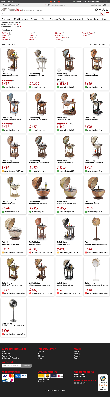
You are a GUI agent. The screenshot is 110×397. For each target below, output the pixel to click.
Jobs (39, 354)
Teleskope (6, 19)
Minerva (32, 40)
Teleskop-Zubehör (58, 19)
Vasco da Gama (88, 33)
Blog (75, 358)
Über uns (41, 351)
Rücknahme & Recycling (10, 358)
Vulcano (86, 35)
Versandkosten (43, 379)
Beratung (77, 354)
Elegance (6, 35)
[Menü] (106, 375)
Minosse (59, 33)
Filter (43, 19)
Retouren (41, 381)
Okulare (34, 19)
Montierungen (21, 19)
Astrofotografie (77, 19)
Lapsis (32, 37)
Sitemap (41, 356)
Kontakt (76, 356)
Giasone (6, 40)
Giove (31, 33)
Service (76, 351)
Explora (6, 37)
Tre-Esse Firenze (62, 37)
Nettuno (59, 35)
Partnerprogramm (80, 374)
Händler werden (79, 377)
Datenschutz (6, 356)
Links (40, 358)
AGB (3, 351)
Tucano (59, 40)
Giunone (32, 35)
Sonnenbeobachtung (97, 19)
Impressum (6, 354)
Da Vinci (6, 33)
